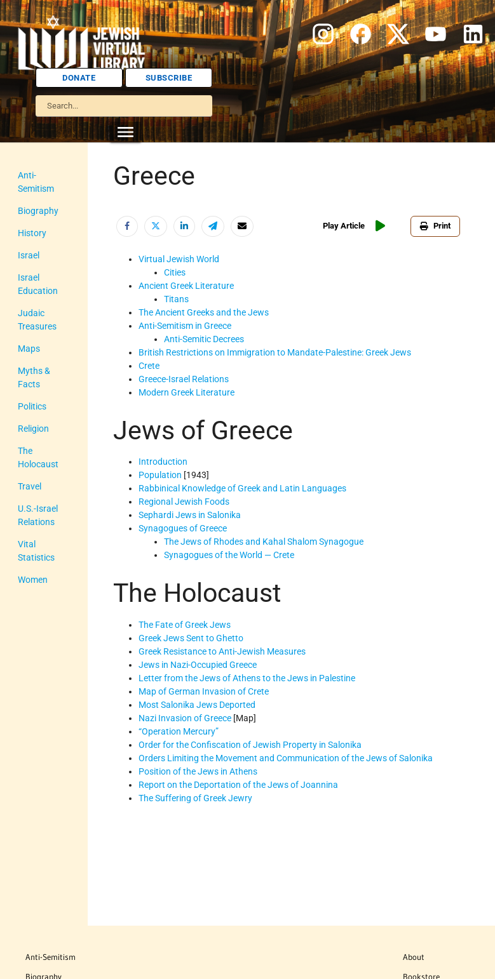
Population (160, 475)
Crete (149, 366)
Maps (29, 348)
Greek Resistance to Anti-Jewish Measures (222, 651)
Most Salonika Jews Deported (197, 705)
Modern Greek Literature (186, 392)
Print (435, 225)
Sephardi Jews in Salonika (190, 515)
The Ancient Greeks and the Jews (204, 312)
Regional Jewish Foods (184, 501)
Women (33, 580)
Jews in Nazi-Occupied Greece (198, 665)
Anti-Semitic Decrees (204, 339)
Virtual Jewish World (179, 259)
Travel (29, 486)
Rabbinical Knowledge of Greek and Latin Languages (242, 488)
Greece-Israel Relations (184, 379)
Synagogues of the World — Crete (229, 555)
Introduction (163, 461)
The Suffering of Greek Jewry (195, 798)
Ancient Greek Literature (186, 286)
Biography (38, 211)
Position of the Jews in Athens (198, 771)
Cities (175, 272)
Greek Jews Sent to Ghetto (191, 638)
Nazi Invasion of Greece (185, 718)
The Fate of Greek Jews (185, 625)
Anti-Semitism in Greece (185, 326)
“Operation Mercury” (179, 731)
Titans (176, 299)
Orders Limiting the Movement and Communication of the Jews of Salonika (286, 758)
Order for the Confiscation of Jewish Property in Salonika (250, 745)
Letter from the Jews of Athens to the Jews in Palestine (247, 678)
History (32, 233)
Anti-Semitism (50, 957)
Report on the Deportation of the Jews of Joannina (238, 785)
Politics (32, 406)
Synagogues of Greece (183, 528)
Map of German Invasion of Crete (204, 691)
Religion (33, 428)
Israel (28, 255)
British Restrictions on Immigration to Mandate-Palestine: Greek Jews (275, 352)
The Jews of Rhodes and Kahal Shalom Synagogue (263, 541)
